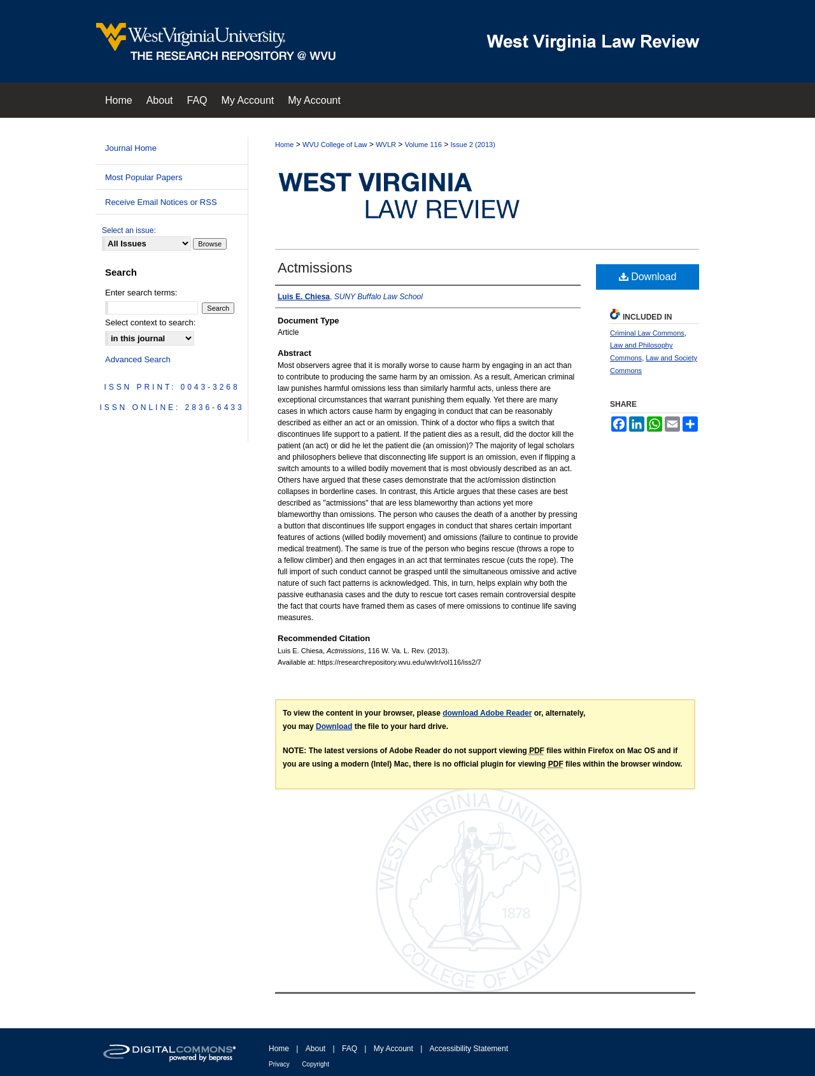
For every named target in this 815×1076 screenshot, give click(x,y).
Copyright (315, 1064)
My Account (393, 1048)
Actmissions (315, 268)
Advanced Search (138, 359)
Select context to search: (150, 322)
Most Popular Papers (143, 177)
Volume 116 (423, 144)
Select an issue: (129, 230)
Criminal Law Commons (647, 333)
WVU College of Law (334, 144)
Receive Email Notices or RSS (161, 202)
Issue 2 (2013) (472, 144)
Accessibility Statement (469, 1048)
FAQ (349, 1048)
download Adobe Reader (487, 713)
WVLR (386, 144)
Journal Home (131, 148)
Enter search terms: (141, 292)
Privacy (279, 1064)
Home (284, 144)
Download (648, 276)
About (315, 1048)
